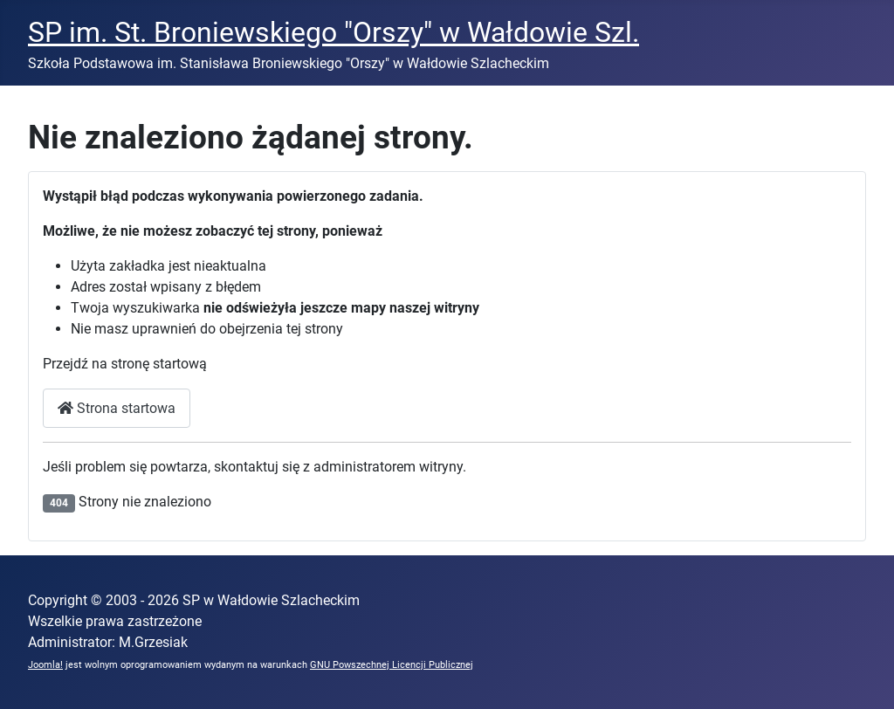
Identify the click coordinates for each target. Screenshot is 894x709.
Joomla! (45, 665)
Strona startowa (116, 408)
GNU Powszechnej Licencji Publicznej (391, 665)
